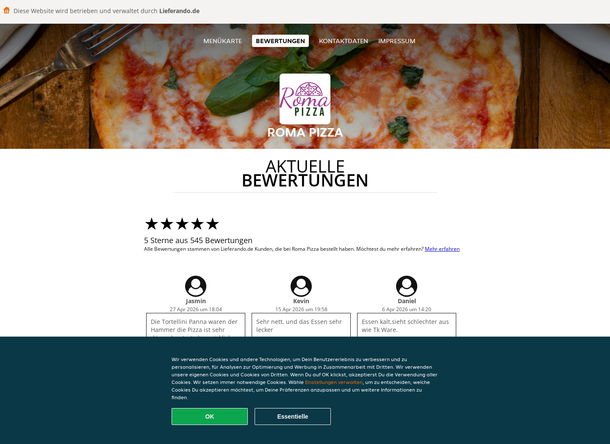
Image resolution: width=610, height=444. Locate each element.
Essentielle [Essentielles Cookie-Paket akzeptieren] (292, 416)
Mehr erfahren (442, 248)
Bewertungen (280, 40)
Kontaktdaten (343, 40)
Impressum (397, 40)
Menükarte (222, 40)
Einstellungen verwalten (334, 382)
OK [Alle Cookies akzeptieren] (209, 416)
